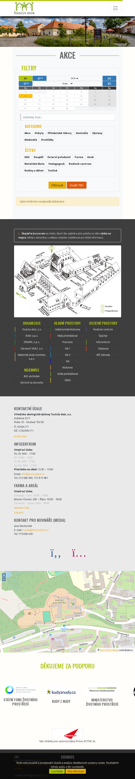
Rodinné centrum (103, 329)
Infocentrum (103, 342)
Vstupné (18, 512)
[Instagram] (79, 552)
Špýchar (103, 336)
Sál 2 (67, 355)
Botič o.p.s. (32, 336)
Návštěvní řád (21, 508)
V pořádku (57, 771)
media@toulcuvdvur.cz (36, 530)
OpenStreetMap (109, 650)
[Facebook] (56, 552)
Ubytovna (103, 348)
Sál (67, 361)
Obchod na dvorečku (31, 382)
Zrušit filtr (77, 185)
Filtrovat (57, 185)
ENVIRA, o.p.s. (32, 342)
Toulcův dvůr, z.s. (32, 329)
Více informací (75, 771)
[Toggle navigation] (115, 8)
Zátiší (67, 380)
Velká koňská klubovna (67, 329)
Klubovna (67, 367)
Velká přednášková (67, 374)
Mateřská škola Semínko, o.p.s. (32, 357)
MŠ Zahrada (103, 355)
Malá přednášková (67, 336)
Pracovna (67, 342)
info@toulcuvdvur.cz (33, 474)
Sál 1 (67, 348)
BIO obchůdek (32, 376)
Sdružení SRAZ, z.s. (32, 348)
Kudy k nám (20, 436)
